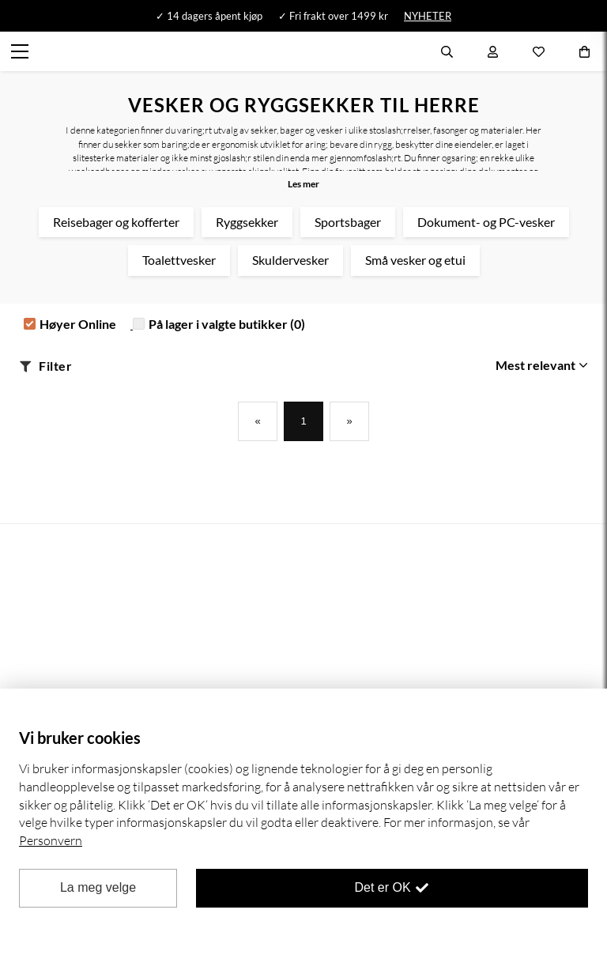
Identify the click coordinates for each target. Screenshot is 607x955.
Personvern (50, 840)
